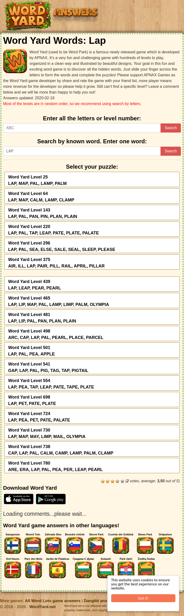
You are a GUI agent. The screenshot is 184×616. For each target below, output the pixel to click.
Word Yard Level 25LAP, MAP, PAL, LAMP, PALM (37, 180)
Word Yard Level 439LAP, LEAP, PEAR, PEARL (34, 284)
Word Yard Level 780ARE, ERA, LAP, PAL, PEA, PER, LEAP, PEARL (55, 466)
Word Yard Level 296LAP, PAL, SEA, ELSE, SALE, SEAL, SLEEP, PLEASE (61, 246)
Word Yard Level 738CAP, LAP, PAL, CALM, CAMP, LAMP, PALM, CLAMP (60, 449)
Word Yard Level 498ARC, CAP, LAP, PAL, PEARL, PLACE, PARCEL (56, 334)
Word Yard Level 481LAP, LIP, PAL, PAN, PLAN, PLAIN (42, 317)
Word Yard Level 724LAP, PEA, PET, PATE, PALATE (39, 416)
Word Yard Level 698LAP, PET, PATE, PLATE (32, 400)
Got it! (143, 598)
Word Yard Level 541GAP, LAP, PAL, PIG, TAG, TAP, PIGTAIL (48, 367)
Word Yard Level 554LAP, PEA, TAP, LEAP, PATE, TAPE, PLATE (51, 383)
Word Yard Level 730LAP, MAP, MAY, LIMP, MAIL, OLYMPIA (47, 433)
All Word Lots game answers (52, 601)
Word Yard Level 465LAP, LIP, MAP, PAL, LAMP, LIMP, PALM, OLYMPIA (58, 301)
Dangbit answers (100, 601)
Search (171, 128)
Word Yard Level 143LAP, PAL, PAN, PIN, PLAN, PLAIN (42, 213)
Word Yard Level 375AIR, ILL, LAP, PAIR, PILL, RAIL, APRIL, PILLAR (56, 262)
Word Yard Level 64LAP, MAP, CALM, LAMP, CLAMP (41, 196)
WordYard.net (42, 607)
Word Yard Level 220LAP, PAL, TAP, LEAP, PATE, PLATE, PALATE (53, 229)
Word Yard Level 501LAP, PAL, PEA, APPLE (31, 350)
